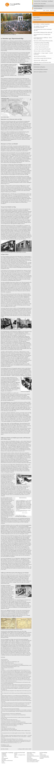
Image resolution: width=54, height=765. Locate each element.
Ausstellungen (4, 754)
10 (5, 203)
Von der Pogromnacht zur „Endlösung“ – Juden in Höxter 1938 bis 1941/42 (43, 38)
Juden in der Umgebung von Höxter (40, 71)
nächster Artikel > (28, 748)
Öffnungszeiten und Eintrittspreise (7, 760)
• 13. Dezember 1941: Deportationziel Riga (41, 42)
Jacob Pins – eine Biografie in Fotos (19, 754)
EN (35, 10)
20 (19, 358)
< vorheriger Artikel (20, 748)
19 (15, 352)
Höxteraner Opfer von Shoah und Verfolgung (42, 51)
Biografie (15, 753)
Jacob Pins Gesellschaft (38, 8)
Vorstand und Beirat (43, 754)
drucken (6, 748)
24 (4, 406)
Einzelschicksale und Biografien (39, 66)
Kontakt (47, 10)
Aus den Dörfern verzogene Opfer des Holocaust (42, 58)
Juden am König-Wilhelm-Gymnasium (41, 69)
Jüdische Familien (37, 64)
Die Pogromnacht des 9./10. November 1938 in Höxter (42, 35)
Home (44, 10)
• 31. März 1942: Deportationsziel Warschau (41, 44)
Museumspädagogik (5, 758)
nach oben (3, 748)
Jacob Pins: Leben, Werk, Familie (40, 3)
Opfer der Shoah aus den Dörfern (40, 56)
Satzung (41, 753)
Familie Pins (16, 757)
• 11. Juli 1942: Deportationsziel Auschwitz (41, 46)
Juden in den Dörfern (37, 19)
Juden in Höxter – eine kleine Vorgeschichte (42, 24)
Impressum (52, 10)
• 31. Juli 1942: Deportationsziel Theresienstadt (42, 48)
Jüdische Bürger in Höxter (38, 5)
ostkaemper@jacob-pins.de (7, 746)
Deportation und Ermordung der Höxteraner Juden (43, 40)
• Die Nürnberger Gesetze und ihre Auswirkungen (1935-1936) (43, 30)
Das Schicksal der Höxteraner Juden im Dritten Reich (43, 21)
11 (24, 223)
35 (14, 556)
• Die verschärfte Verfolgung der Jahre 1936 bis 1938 (43, 32)
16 (15, 305)
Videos (3, 757)
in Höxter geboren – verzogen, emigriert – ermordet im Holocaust (43, 54)
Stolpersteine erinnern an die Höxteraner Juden (42, 62)
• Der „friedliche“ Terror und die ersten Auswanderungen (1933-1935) (41, 27)
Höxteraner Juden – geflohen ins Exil (40, 60)
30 (26, 519)
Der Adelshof (4, 759)
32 (9, 529)
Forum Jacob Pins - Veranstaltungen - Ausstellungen (43, 1)
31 (11, 528)
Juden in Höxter (37, 17)
